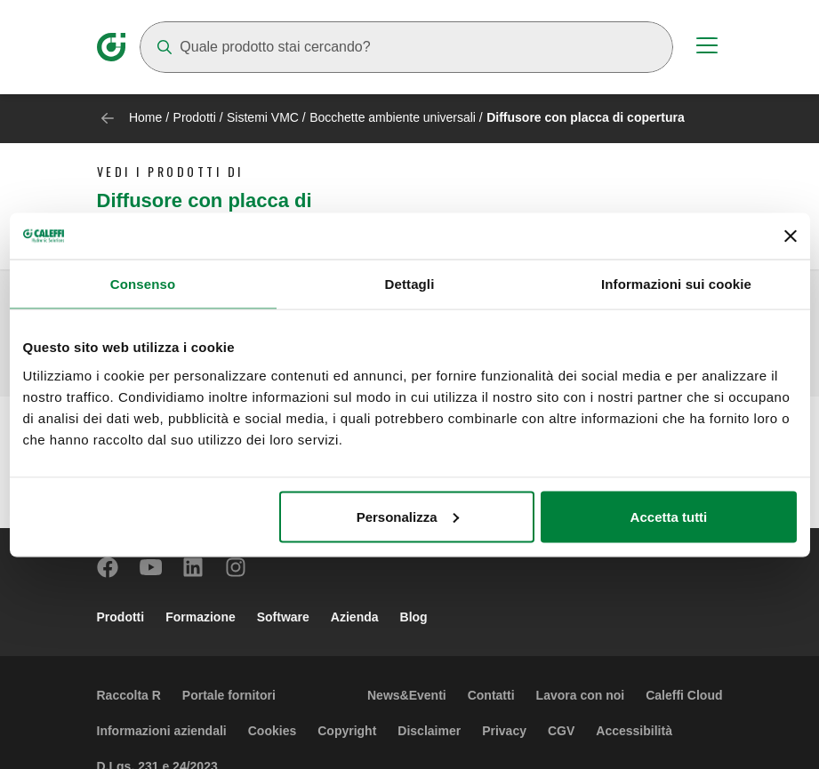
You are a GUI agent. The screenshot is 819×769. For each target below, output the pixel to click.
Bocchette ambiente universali (392, 117)
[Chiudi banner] (790, 235)
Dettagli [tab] (410, 284)
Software (283, 617)
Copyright (346, 731)
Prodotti (194, 117)
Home (145, 117)
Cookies (272, 731)
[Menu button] (707, 48)
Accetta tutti (669, 516)
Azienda (355, 617)
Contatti (491, 695)
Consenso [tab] (142, 284)
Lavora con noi (580, 695)
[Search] (406, 47)
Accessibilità (634, 731)
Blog (414, 617)
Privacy (504, 731)
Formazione (200, 617)
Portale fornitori (229, 695)
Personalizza (408, 516)
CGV (561, 731)
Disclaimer (429, 731)
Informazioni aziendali (162, 731)
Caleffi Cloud (684, 695)
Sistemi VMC (263, 117)
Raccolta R (129, 695)
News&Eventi (406, 695)
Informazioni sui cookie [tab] (676, 284)
